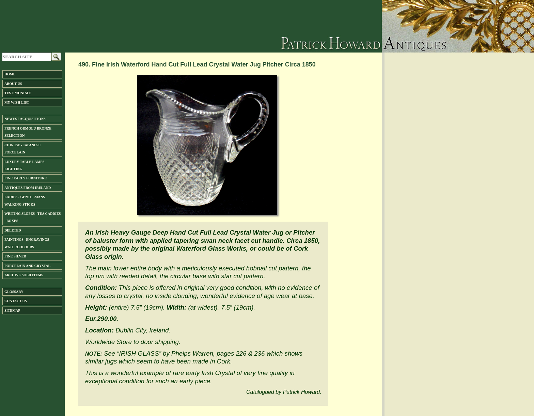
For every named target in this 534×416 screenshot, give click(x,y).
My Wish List (16, 102)
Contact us (15, 301)
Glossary (13, 292)
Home (9, 74)
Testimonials (17, 93)
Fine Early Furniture (25, 178)
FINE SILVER (15, 256)
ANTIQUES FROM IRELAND (27, 188)
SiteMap (12, 310)
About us (13, 84)
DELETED (12, 230)
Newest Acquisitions (25, 119)
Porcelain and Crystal (27, 266)
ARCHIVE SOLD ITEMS (23, 275)
